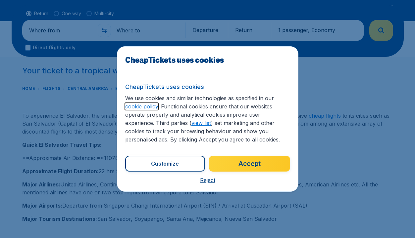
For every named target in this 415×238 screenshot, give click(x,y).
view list (201, 123)
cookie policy (141, 106)
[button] (207, 180)
